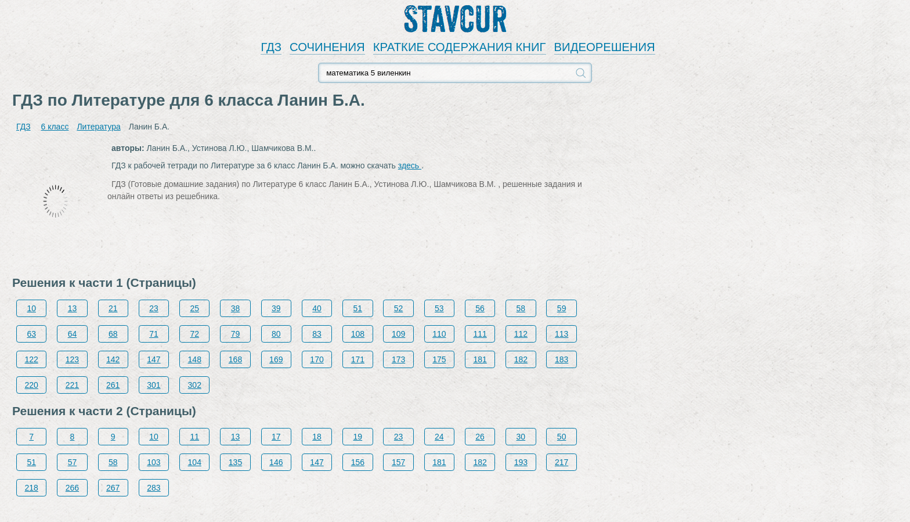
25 (194, 308)
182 (521, 359)
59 (561, 308)
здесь (409, 165)
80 (276, 334)
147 (153, 359)
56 (480, 308)
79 (235, 334)
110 (439, 334)
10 (31, 308)
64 (72, 334)
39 (276, 308)
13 (72, 308)
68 (113, 334)
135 (235, 462)
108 (357, 334)
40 (317, 308)
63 (31, 334)
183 (561, 359)
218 (31, 487)
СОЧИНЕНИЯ (327, 47)
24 (439, 436)
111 (479, 334)
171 (357, 359)
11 (194, 436)
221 (72, 385)
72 (194, 334)
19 (358, 436)
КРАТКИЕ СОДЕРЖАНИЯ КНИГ (459, 47)
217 (561, 462)
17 (276, 436)
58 (521, 308)
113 (561, 334)
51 (358, 308)
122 (31, 359)
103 (153, 462)
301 (153, 385)
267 (113, 487)
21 (113, 308)
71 (153, 334)
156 (357, 462)
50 (561, 436)
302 (194, 385)
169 (276, 359)
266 (72, 487)
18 (317, 436)
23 (153, 308)
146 (276, 462)
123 (72, 359)
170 (316, 359)
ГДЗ (271, 47)
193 (521, 462)
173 (398, 359)
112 (521, 334)
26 (480, 436)
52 (398, 308)
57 (72, 462)
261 (113, 385)
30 (521, 436)
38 (235, 308)
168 (235, 359)
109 (398, 334)
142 (113, 359)
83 (317, 334)
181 (479, 359)
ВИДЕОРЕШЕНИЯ (604, 47)
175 (439, 359)
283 (153, 487)
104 (194, 462)
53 (439, 308)
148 (194, 359)
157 (398, 462)
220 (31, 385)
